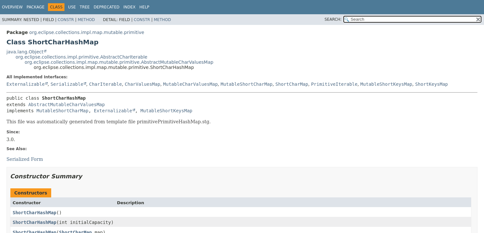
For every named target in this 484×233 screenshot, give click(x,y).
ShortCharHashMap (34, 212)
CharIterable (105, 84)
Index (129, 7)
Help (144, 7)
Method (86, 19)
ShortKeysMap (431, 84)
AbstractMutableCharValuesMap (66, 104)
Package (35, 7)
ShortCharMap (291, 84)
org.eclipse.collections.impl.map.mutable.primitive (86, 32)
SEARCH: (333, 19)
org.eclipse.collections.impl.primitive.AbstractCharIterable (81, 57)
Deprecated (107, 7)
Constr (66, 19)
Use (72, 7)
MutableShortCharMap (246, 84)
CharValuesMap (142, 84)
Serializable (67, 84)
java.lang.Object (24, 51)
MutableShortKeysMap (386, 84)
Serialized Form (24, 159)
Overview (12, 7)
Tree (85, 7)
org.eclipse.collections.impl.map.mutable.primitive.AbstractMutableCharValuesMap (119, 62)
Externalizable (25, 84)
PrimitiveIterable (334, 84)
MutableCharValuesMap (190, 84)
